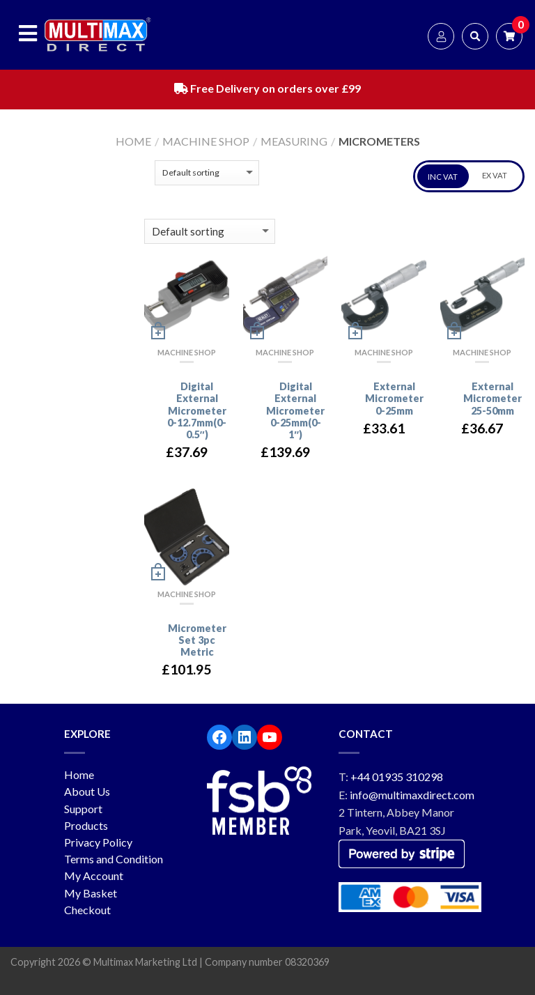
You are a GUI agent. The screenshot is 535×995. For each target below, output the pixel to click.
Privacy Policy (98, 842)
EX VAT (494, 175)
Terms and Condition (113, 858)
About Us (87, 791)
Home (133, 141)
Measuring (294, 141)
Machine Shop (205, 141)
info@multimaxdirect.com (412, 794)
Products (86, 825)
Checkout (87, 909)
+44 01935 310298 (396, 776)
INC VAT (443, 176)
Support (83, 808)
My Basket (90, 893)
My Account (93, 875)
